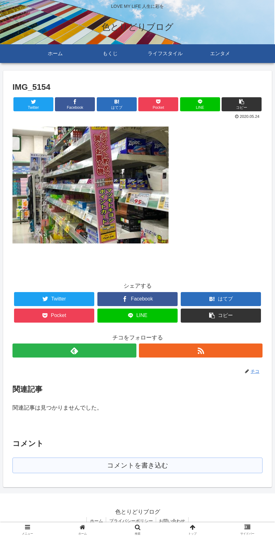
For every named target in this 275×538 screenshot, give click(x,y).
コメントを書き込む (137, 465)
